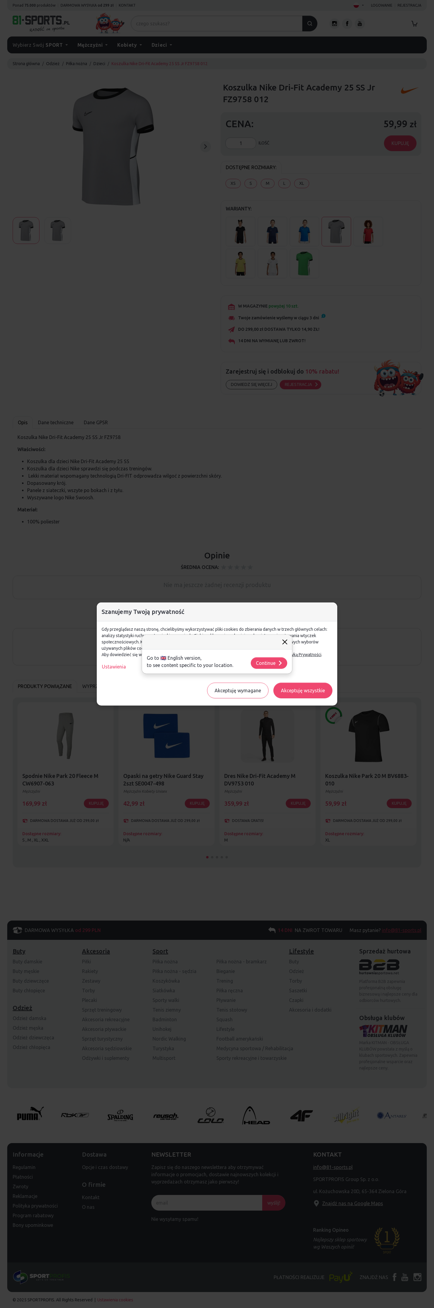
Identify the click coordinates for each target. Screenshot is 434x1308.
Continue (269, 663)
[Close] (285, 642)
